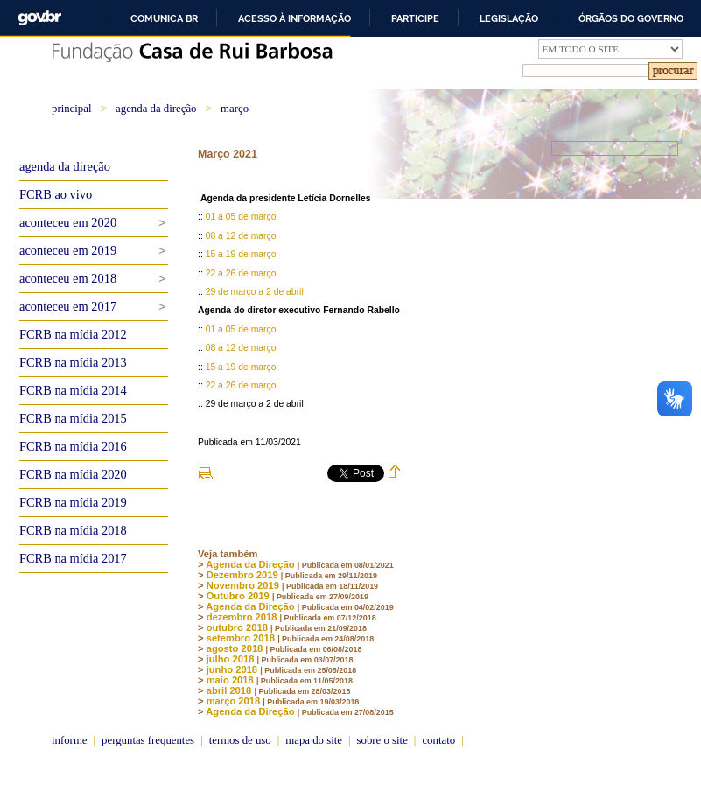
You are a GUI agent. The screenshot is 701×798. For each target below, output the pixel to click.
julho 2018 (231, 659)
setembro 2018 (241, 638)
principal (71, 108)
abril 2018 (229, 690)
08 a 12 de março (241, 236)
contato (438, 740)
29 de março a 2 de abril (255, 292)
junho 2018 (232, 669)
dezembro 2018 (242, 617)
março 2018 (234, 701)
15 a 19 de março (241, 254)
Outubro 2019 (238, 596)
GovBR (39, 18)
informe (70, 740)
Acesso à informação (294, 18)
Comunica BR (164, 18)
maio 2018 (230, 680)
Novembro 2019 (243, 585)
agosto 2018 (235, 648)
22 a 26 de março (241, 273)
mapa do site (313, 740)
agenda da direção (156, 108)
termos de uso (240, 740)
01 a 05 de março (241, 216)
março (235, 108)
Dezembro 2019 (242, 575)
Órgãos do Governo (630, 18)
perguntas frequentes (148, 740)
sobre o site (382, 740)
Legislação (509, 18)
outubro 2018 (237, 627)
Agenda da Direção (250, 564)
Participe (415, 18)
